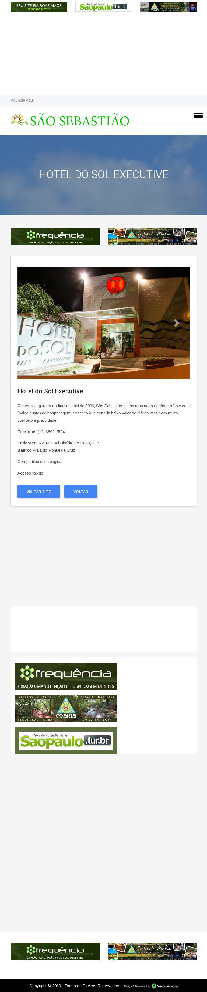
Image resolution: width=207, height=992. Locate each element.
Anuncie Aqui (22, 100)
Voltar (80, 492)
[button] (30, 323)
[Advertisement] (103, 54)
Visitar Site (39, 492)
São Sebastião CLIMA (103, 632)
